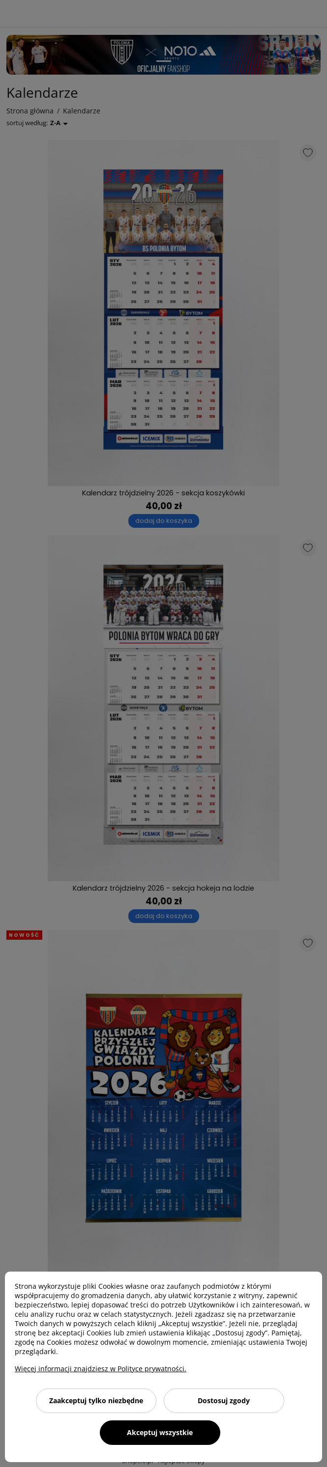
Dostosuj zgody (224, 1400)
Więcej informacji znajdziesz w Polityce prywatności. (100, 1368)
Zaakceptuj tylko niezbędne (96, 1400)
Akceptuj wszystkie (160, 1432)
